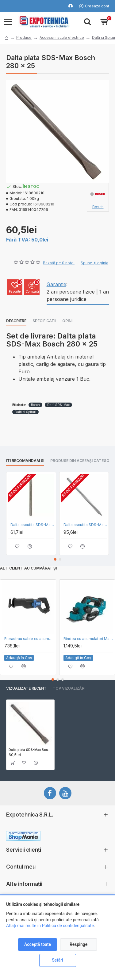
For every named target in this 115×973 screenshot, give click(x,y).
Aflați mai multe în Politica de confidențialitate (50, 925)
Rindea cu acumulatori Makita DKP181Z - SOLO (88, 638)
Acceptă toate (37, 944)
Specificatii (44, 320)
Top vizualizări (69, 688)
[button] (55, 559)
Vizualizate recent (26, 688)
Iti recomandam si (25, 460)
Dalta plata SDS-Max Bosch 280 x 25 (30, 750)
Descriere (16, 320)
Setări (57, 960)
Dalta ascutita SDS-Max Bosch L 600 (85, 524)
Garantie (56, 284)
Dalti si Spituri (25, 412)
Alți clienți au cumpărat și (28, 568)
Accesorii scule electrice (62, 37)
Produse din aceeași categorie (82, 460)
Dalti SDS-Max (58, 405)
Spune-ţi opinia (94, 263)
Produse (24, 37)
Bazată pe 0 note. (59, 263)
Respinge (78, 944)
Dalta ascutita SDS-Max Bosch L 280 (32, 524)
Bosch (35, 405)
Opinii (67, 320)
